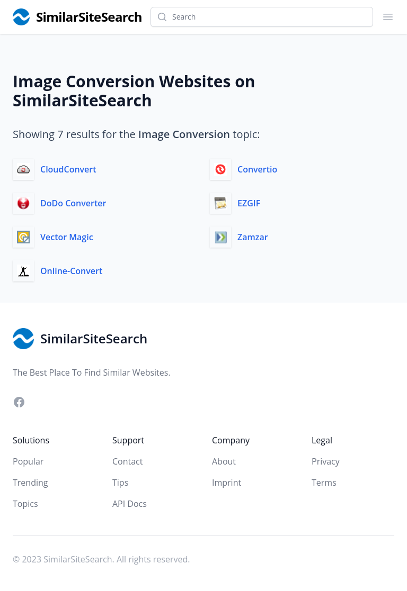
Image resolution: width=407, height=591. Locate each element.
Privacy (326, 461)
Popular (28, 461)
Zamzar (252, 237)
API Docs (129, 504)
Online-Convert (71, 271)
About (224, 461)
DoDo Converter (73, 203)
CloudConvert (68, 169)
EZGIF (248, 203)
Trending (30, 482)
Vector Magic (66, 237)
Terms (324, 482)
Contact (127, 461)
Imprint (226, 482)
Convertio (257, 169)
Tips (120, 482)
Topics (25, 504)
